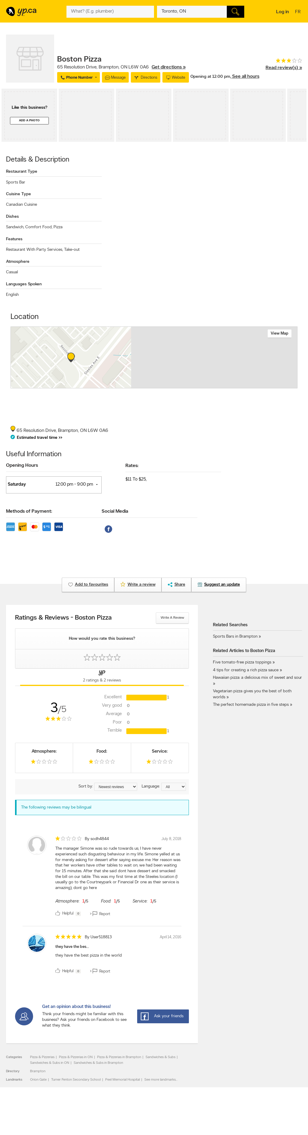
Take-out (72, 249)
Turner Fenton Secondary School (76, 1080)
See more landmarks (160, 1080)
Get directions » (169, 67)
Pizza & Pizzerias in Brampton (119, 1057)
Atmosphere (17, 261)
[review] (102, 877)
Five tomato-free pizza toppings (242, 662)
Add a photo (29, 120)
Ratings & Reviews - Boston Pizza (63, 618)
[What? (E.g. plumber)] (110, 12)
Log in (282, 12)
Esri (198, 385)
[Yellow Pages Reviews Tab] (102, 677)
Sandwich (15, 227)
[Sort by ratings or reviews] (115, 787)
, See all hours (244, 76)
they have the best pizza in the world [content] (88, 955)
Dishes (12, 216)
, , (121, 67)
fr (298, 12)
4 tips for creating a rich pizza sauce (246, 670)
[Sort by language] (173, 787)
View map (279, 333)
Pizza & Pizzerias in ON (76, 1057)
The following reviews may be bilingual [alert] (56, 807)
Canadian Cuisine (21, 204)
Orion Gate (38, 1080)
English (12, 295)
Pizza (58, 227)
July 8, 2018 (171, 839)
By (97, 839)
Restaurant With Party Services (34, 249)
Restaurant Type (21, 171)
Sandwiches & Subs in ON (49, 1063)
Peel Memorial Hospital (122, 1080)
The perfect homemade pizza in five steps (251, 705)
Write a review (172, 618)
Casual (12, 272)
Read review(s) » (284, 67)
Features (14, 239)
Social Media (115, 511)
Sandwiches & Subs (160, 1057)
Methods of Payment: (29, 511)
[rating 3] (284, 62)
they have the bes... (72, 947)
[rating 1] (44, 763)
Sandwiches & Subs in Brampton (98, 1063)
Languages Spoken (24, 284)
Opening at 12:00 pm (210, 76)
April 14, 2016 (170, 937)
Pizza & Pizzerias (42, 1057)
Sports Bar (15, 182)
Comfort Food (38, 227)
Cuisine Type (18, 194)
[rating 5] (68, 938)
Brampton (37, 1071)
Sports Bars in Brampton (235, 636)
